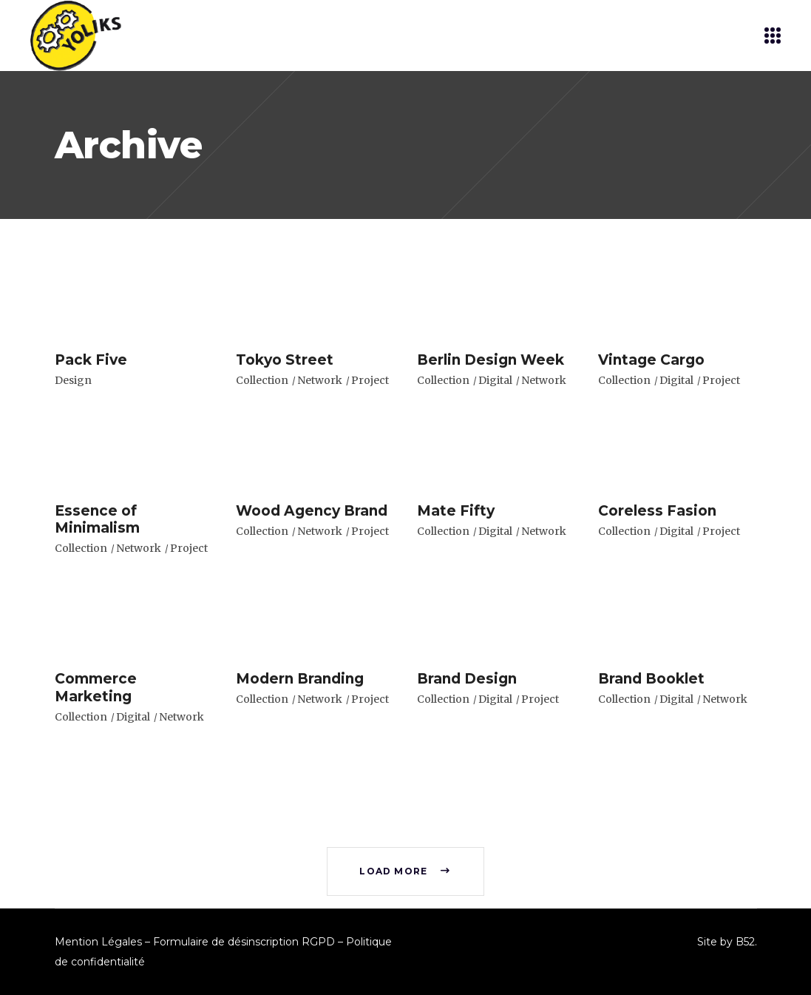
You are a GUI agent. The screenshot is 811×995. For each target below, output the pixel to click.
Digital (495, 380)
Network (319, 380)
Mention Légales (98, 941)
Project (370, 380)
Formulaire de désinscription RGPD (244, 941)
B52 (745, 941)
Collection (262, 380)
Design (73, 380)
